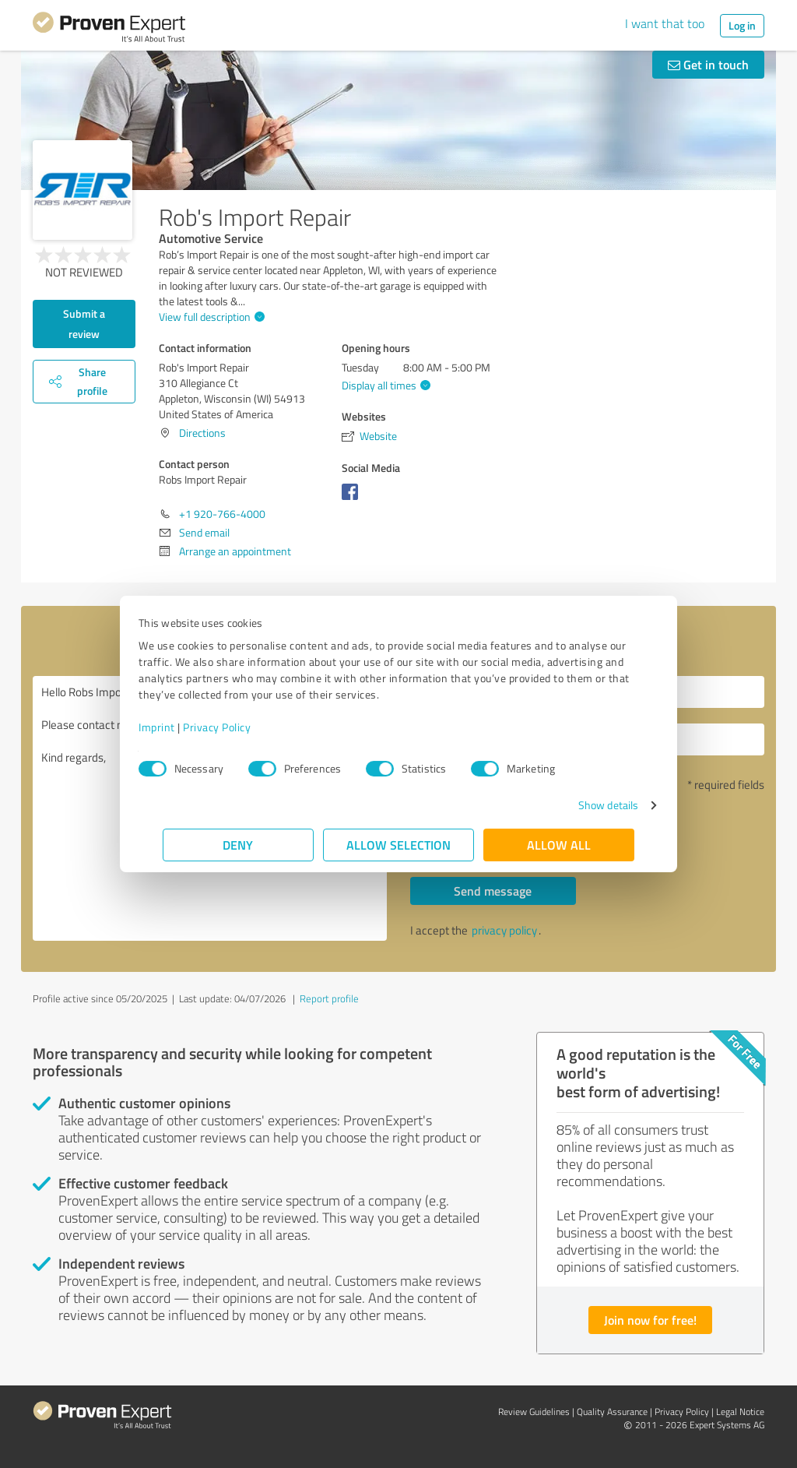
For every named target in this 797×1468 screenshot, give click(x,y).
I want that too (664, 23)
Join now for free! (650, 1320)
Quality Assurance (612, 1411)
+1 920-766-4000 (222, 513)
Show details (584, 804)
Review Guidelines (534, 1411)
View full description (210, 316)
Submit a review (84, 323)
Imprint (181, 727)
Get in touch (708, 64)
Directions (202, 432)
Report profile (329, 998)
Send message (493, 890)
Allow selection (398, 845)
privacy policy (504, 930)
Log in (742, 25)
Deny (238, 845)
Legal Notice (740, 1411)
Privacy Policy (241, 727)
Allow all (559, 845)
